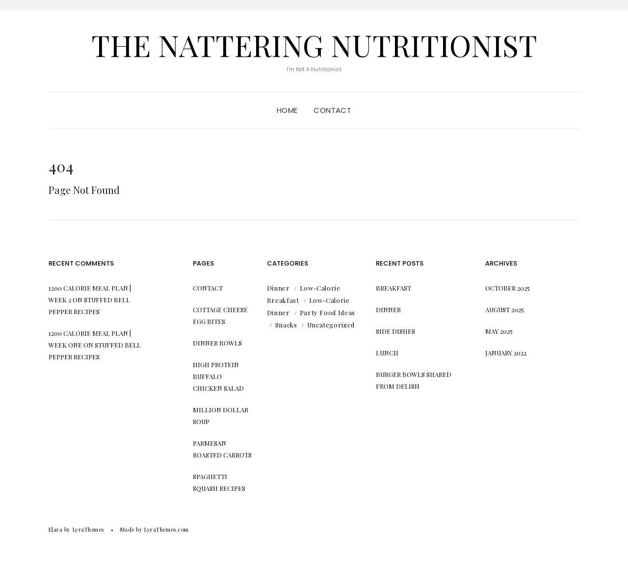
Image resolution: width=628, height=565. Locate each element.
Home (287, 110)
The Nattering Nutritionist (314, 44)
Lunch (387, 353)
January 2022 (505, 353)
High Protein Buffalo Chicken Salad (218, 376)
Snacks (286, 325)
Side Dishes (395, 331)
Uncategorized (331, 325)
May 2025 (499, 331)
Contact (332, 110)
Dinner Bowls (217, 343)
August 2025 (504, 309)
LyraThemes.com (166, 529)
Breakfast (393, 288)
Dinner (278, 288)
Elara (56, 529)
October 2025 (507, 288)
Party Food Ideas (327, 312)
